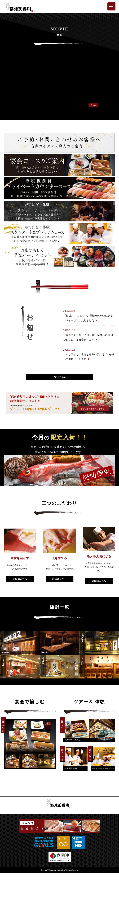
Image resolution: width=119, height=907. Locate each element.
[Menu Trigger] (111, 6)
